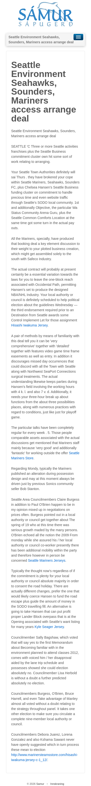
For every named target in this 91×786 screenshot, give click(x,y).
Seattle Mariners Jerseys (46, 560)
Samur (40, 783)
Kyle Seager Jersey (49, 627)
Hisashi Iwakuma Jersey (29, 325)
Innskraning (57, 783)
